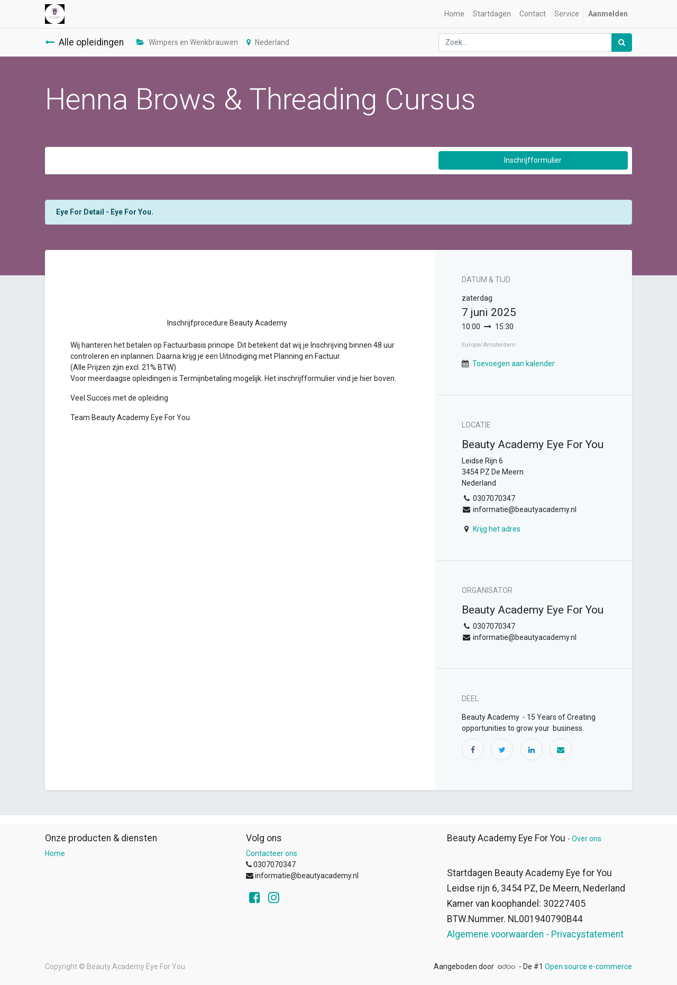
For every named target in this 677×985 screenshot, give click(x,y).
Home (55, 853)
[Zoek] (621, 42)
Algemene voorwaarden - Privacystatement (535, 934)
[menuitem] (454, 14)
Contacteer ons (271, 853)
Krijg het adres (496, 529)
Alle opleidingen (84, 42)
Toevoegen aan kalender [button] (513, 363)
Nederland (267, 42)
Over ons (586, 838)
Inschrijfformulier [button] (533, 160)
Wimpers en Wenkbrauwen (187, 42)
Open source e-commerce (588, 966)
